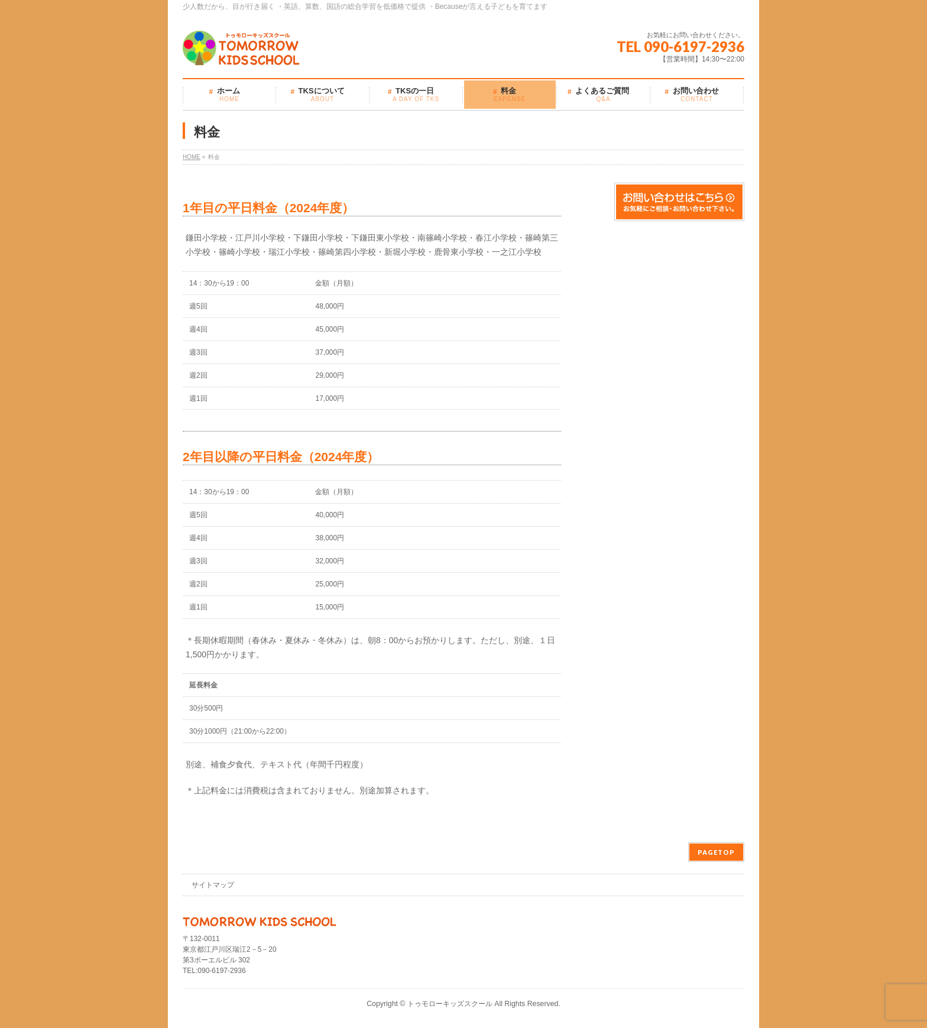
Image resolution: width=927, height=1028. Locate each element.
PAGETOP (716, 852)
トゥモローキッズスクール (449, 1004)
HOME (191, 157)
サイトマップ (213, 885)
